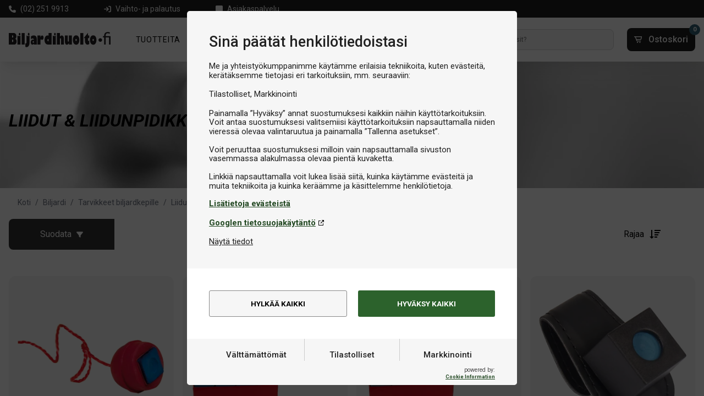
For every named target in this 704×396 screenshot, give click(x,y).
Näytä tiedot (231, 241)
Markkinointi (448, 370)
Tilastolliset (352, 370)
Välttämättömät (256, 370)
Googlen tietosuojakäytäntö (262, 223)
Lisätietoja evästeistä (249, 203)
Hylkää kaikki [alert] (278, 304)
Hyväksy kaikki (426, 304)
